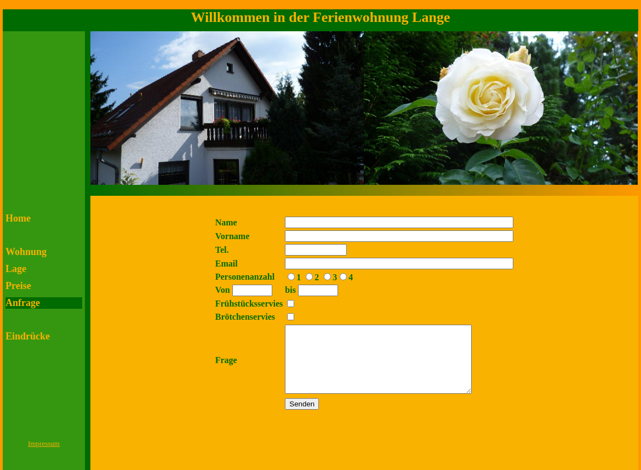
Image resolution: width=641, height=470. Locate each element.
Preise (18, 285)
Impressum (44, 443)
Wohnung (26, 251)
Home (18, 218)
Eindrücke (27, 336)
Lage (15, 268)
